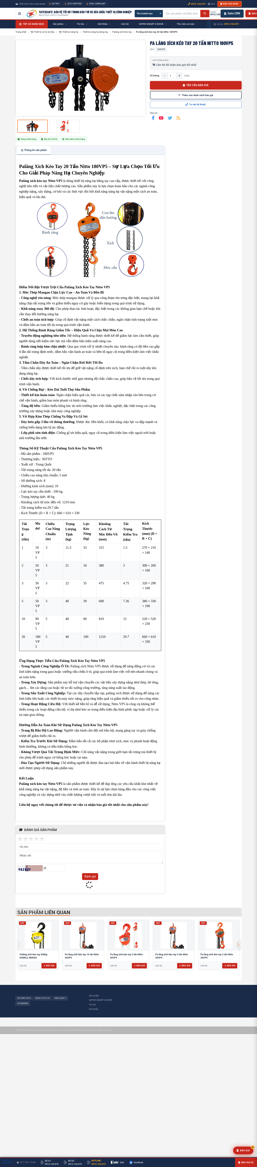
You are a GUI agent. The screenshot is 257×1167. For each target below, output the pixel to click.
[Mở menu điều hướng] (20, 14)
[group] (81, 78)
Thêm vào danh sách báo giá (195, 95)
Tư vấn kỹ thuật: (195, 104)
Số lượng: (155, 75)
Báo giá (49, 965)
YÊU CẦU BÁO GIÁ (196, 85)
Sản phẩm (94, 995)
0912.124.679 (231, 24)
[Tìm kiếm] (204, 13)
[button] (238, 944)
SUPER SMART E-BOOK (100, 1000)
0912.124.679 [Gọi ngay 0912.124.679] (196, 4)
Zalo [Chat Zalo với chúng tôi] (211, 4)
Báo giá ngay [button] (229, 4)
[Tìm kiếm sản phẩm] (181, 13)
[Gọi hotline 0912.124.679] (216, 13)
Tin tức (92, 1004)
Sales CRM (232, 13)
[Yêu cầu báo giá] (243, 1151)
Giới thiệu (93, 1009)
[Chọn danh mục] (149, 13)
